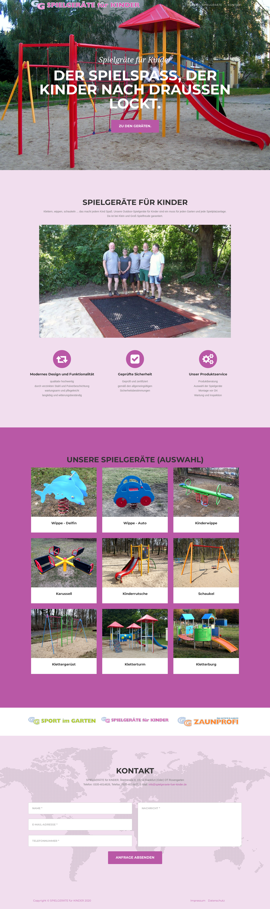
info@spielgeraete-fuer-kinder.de (168, 784)
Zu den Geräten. (135, 126)
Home (191, 9)
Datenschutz (216, 900)
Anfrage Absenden (135, 857)
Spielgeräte (212, 9)
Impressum (197, 900)
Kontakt (235, 9)
